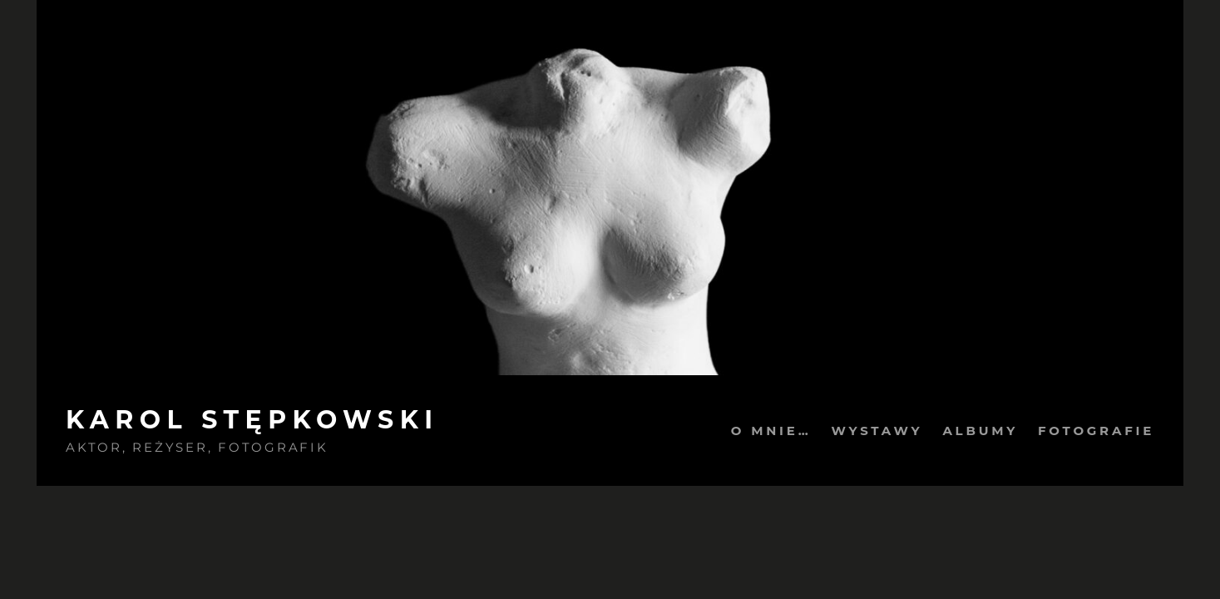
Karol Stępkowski (252, 419)
